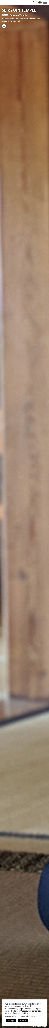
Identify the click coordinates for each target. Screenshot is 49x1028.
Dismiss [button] (23, 1021)
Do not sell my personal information (20, 1016)
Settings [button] (11, 1021)
